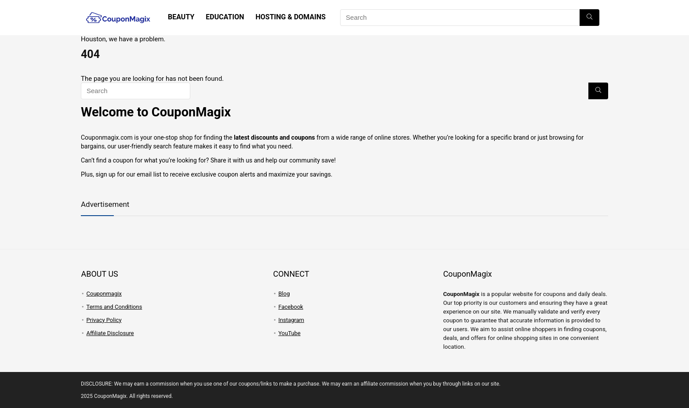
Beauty (181, 17)
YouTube (289, 333)
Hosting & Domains (290, 17)
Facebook (290, 306)
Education (225, 17)
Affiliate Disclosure (110, 333)
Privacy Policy (104, 320)
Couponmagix (104, 293)
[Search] (589, 17)
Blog (284, 293)
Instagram (291, 320)
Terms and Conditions (114, 306)
